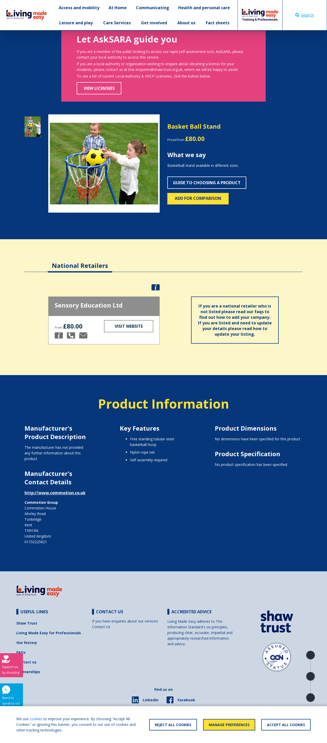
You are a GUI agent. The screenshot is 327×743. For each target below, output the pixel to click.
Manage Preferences (229, 724)
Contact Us (101, 626)
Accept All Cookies (286, 724)
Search (304, 15)
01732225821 (36, 541)
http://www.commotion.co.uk (55, 493)
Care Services (117, 23)
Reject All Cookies (173, 724)
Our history (26, 642)
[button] (56, 163)
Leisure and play (76, 23)
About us (186, 23)
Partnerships (28, 671)
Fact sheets (217, 23)
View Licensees (99, 88)
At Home (118, 7)
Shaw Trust (26, 623)
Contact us (26, 662)
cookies (36, 718)
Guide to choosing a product (207, 182)
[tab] (80, 262)
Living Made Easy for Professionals (48, 632)
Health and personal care (204, 7)
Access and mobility (79, 7)
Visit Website (129, 326)
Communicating (152, 7)
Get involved (154, 23)
